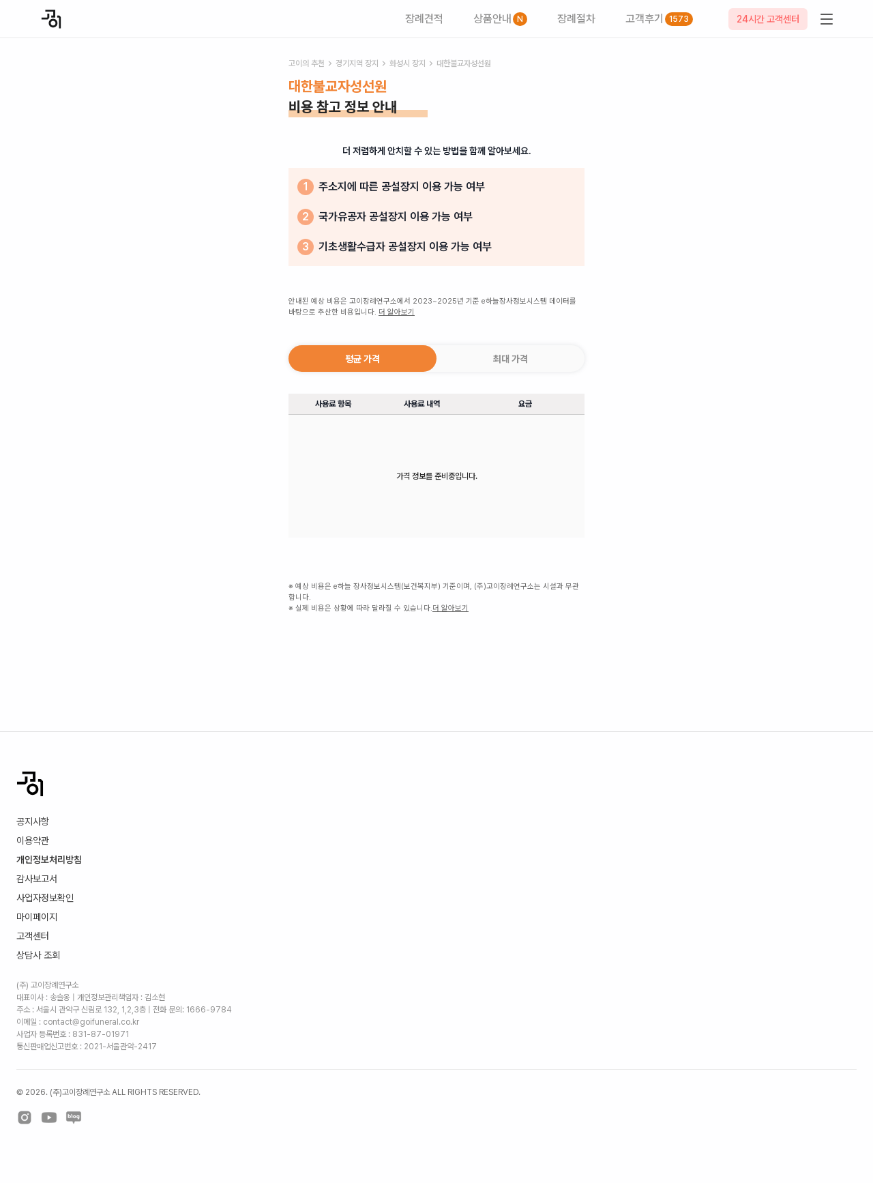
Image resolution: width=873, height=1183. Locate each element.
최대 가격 (510, 358)
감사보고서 (36, 878)
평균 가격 (362, 358)
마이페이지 (36, 916)
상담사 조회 (38, 955)
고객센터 (32, 936)
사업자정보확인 (45, 897)
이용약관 (32, 840)
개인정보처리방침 (49, 859)
